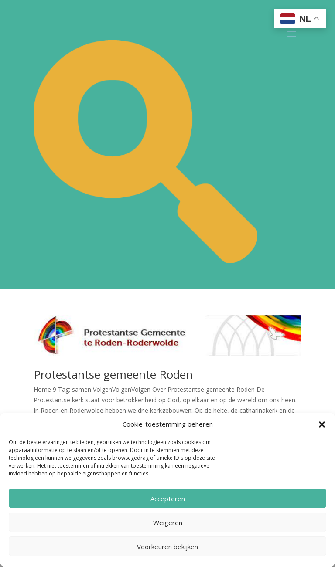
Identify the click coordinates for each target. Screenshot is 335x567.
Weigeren (167, 522)
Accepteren (167, 498)
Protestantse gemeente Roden (113, 374)
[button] (322, 424)
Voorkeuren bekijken (167, 546)
